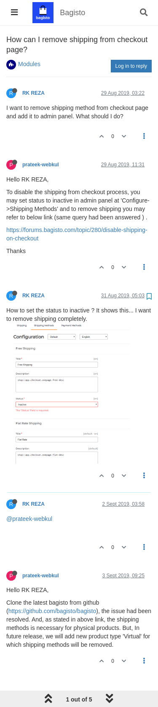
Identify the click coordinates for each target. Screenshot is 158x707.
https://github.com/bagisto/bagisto (52, 611)
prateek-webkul (40, 165)
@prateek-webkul (29, 518)
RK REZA (33, 93)
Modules (29, 64)
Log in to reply (131, 66)
